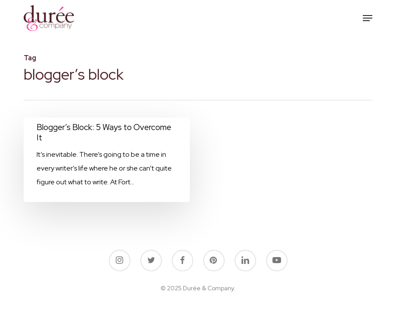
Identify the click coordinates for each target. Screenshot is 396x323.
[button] (367, 18)
